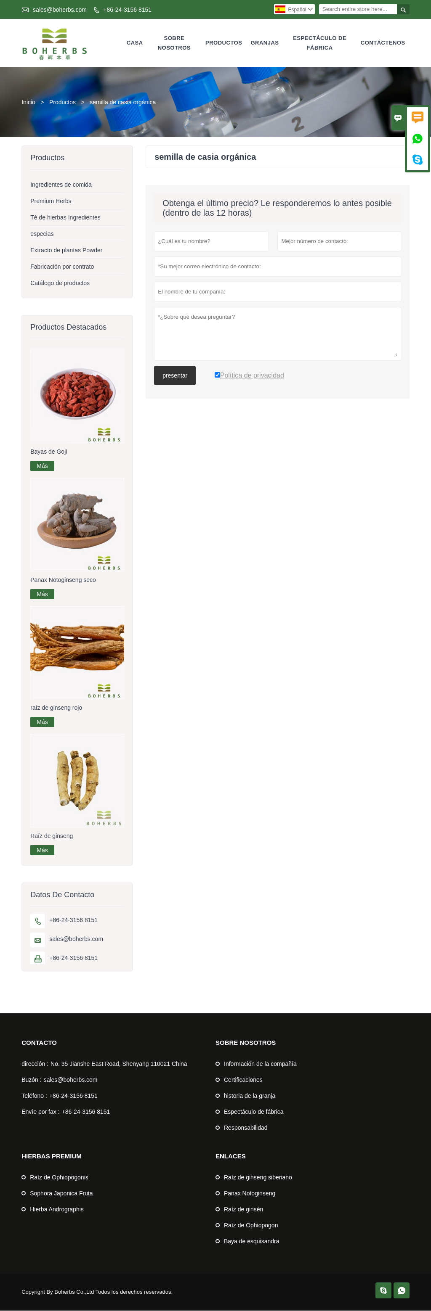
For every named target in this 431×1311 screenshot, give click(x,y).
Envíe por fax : (40, 1112)
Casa (135, 43)
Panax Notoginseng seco (63, 580)
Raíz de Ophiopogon (251, 1225)
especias (41, 234)
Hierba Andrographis (57, 1209)
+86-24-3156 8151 (127, 9)
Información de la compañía (260, 1064)
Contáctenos (383, 43)
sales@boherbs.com (60, 9)
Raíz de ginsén (243, 1209)
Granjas (264, 43)
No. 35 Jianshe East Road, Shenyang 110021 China (119, 1064)
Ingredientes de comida (61, 185)
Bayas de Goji (48, 452)
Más (42, 466)
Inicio (28, 102)
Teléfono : (34, 1096)
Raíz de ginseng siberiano (258, 1177)
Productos (223, 43)
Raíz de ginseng (51, 836)
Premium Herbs (50, 201)
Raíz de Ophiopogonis (59, 1177)
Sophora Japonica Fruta (61, 1193)
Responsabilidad (246, 1128)
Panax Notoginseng (249, 1193)
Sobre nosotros (174, 43)
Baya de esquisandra (251, 1241)
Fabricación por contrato (62, 267)
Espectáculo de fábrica (319, 43)
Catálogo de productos (60, 283)
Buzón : (31, 1080)
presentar (174, 376)
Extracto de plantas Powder (66, 250)
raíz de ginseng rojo (56, 708)
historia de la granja (249, 1096)
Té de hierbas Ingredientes (65, 217)
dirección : (34, 1064)
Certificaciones (243, 1080)
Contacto (39, 1043)
